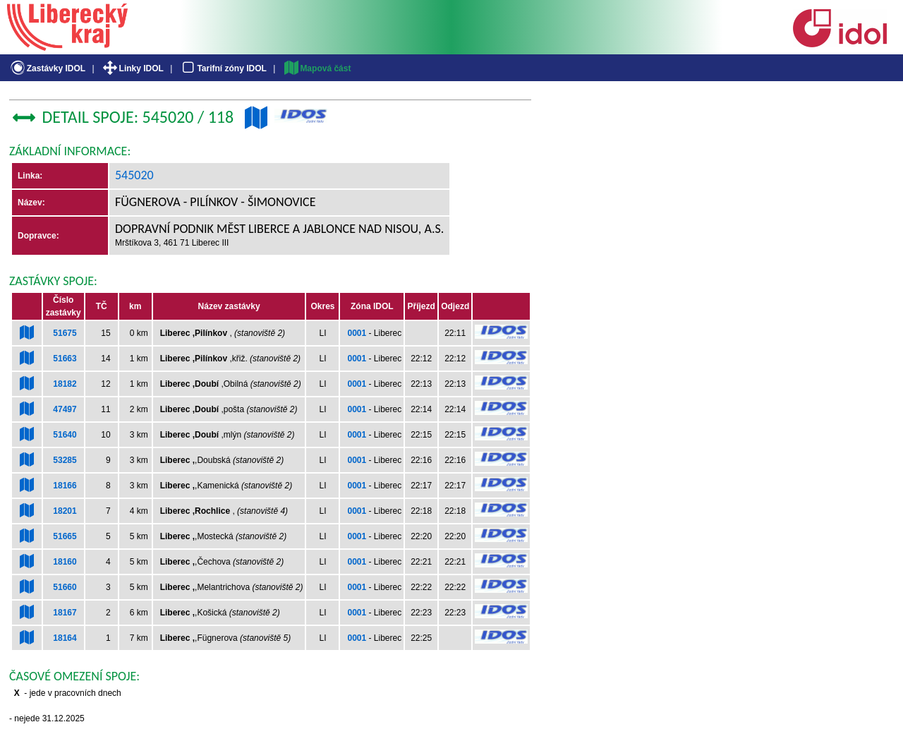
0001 (356, 333)
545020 (134, 175)
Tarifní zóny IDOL (223, 68)
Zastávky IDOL (46, 68)
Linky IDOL (132, 68)
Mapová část (316, 68)
